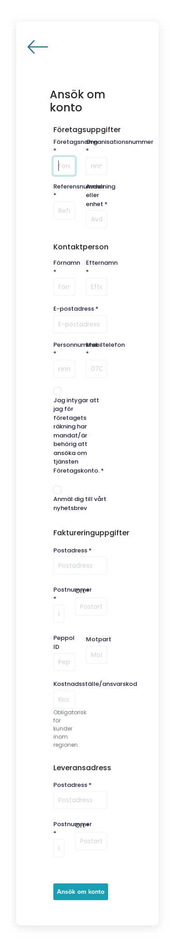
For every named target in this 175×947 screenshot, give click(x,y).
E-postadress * (76, 308)
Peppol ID (64, 642)
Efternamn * (102, 267)
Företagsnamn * (75, 146)
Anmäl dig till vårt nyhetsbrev (79, 503)
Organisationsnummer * (119, 146)
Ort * (82, 591)
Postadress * (72, 550)
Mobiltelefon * (105, 349)
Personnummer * (76, 349)
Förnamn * (66, 267)
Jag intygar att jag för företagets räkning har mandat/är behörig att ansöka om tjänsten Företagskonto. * (78, 435)
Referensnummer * (78, 191)
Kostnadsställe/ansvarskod (95, 684)
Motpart (98, 639)
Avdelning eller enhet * (100, 195)
